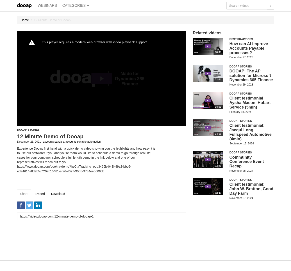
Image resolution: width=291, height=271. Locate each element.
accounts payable (53, 141)
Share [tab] (24, 194)
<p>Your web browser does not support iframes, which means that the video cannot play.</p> (101, 78)
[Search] (270, 5)
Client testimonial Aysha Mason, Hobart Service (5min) (250, 102)
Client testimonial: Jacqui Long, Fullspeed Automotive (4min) (251, 132)
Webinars (47, 5)
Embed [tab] (40, 194)
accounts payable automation (83, 141)
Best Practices (241, 39)
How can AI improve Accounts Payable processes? (249, 48)
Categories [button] (75, 5)
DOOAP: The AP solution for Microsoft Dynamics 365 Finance (251, 75)
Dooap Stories (28, 129)
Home (24, 20)
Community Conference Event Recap (247, 162)
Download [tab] (58, 194)
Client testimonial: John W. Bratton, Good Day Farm (251, 189)
